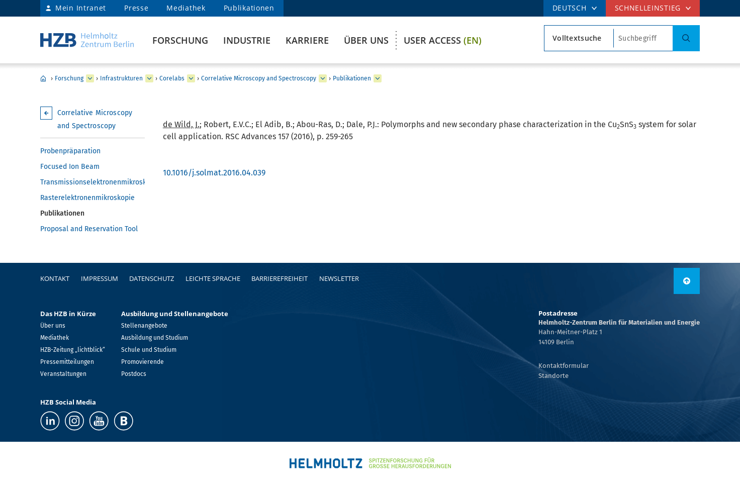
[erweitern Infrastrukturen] (149, 78)
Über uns (366, 40)
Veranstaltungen (63, 373)
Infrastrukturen (121, 78)
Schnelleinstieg (648, 8)
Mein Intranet (80, 8)
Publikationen (249, 8)
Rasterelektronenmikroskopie (87, 197)
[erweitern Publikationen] (378, 78)
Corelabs (171, 78)
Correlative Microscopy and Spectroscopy (258, 78)
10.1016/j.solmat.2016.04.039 (214, 172)
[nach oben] (687, 281)
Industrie (246, 40)
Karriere (307, 40)
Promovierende (142, 361)
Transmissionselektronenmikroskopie (92, 182)
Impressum (99, 278)
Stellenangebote (144, 325)
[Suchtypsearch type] (578, 38)
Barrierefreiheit (279, 278)
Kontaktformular (563, 365)
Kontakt (54, 278)
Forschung (180, 40)
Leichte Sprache (213, 278)
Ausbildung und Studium (154, 337)
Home (43, 78)
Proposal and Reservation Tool (89, 229)
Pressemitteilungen (67, 361)
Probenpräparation (70, 151)
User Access (443, 40)
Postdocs (133, 373)
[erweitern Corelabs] (191, 78)
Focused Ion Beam (70, 166)
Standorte (553, 375)
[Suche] (686, 38)
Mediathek (185, 8)
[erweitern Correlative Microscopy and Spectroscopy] (323, 78)
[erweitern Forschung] (90, 78)
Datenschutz (151, 278)
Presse (136, 8)
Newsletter (339, 278)
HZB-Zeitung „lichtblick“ (72, 349)
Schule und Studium (148, 349)
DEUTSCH (569, 8)
